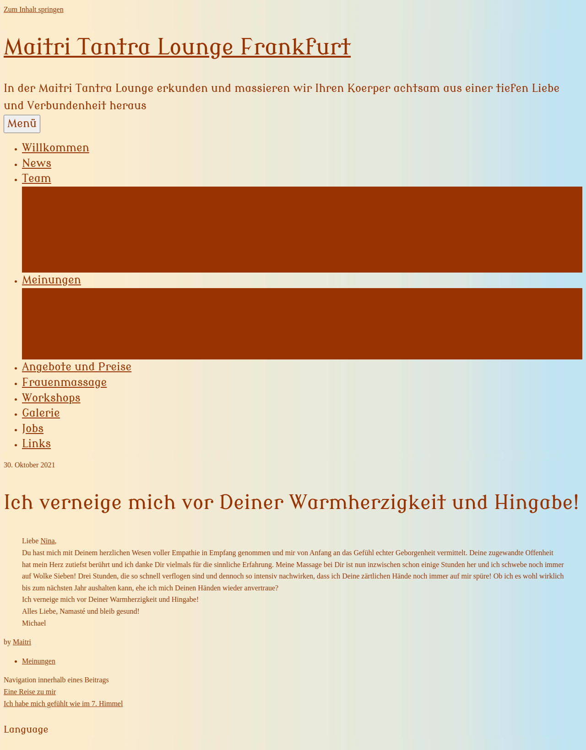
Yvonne (58, 193)
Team (36, 178)
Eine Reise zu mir (30, 692)
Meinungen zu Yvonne (94, 295)
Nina (47, 541)
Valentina (64, 251)
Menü (22, 124)
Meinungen (51, 280)
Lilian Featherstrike (90, 222)
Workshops (51, 398)
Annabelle (64, 208)
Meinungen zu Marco (92, 352)
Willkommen (55, 148)
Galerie (41, 413)
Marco (55, 265)
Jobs (32, 429)
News (36, 163)
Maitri (22, 642)
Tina (51, 236)
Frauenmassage (64, 382)
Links (36, 444)
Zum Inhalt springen (34, 9)
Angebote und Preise (76, 367)
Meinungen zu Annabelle (101, 309)
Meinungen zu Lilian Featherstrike (126, 323)
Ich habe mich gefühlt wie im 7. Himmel (63, 703)
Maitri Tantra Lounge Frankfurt (177, 47)
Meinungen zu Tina (87, 338)
